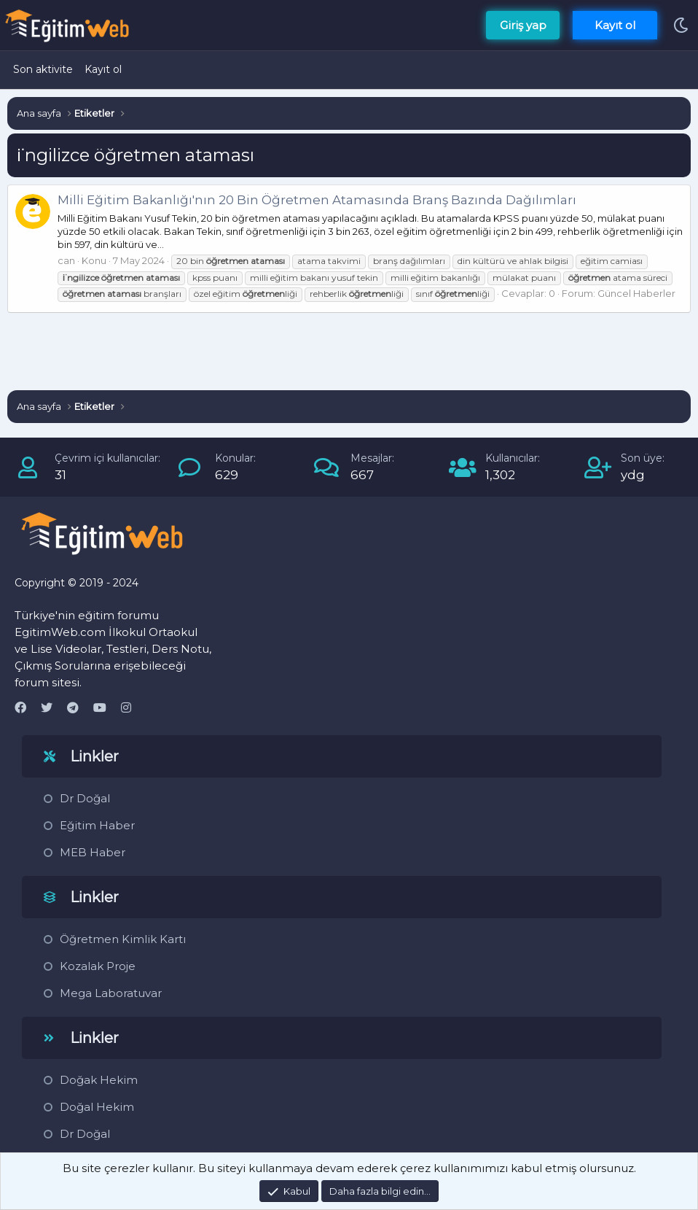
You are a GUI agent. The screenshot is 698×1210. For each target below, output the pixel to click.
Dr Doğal (85, 798)
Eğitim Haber (97, 825)
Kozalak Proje (98, 966)
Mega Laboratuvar (111, 993)
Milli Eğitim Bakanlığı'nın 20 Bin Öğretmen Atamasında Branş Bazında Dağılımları (317, 200)
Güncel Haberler (636, 293)
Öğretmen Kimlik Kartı (123, 939)
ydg (633, 475)
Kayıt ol (103, 69)
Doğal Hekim (97, 1107)
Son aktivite (43, 69)
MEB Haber (92, 852)
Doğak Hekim (99, 1080)
